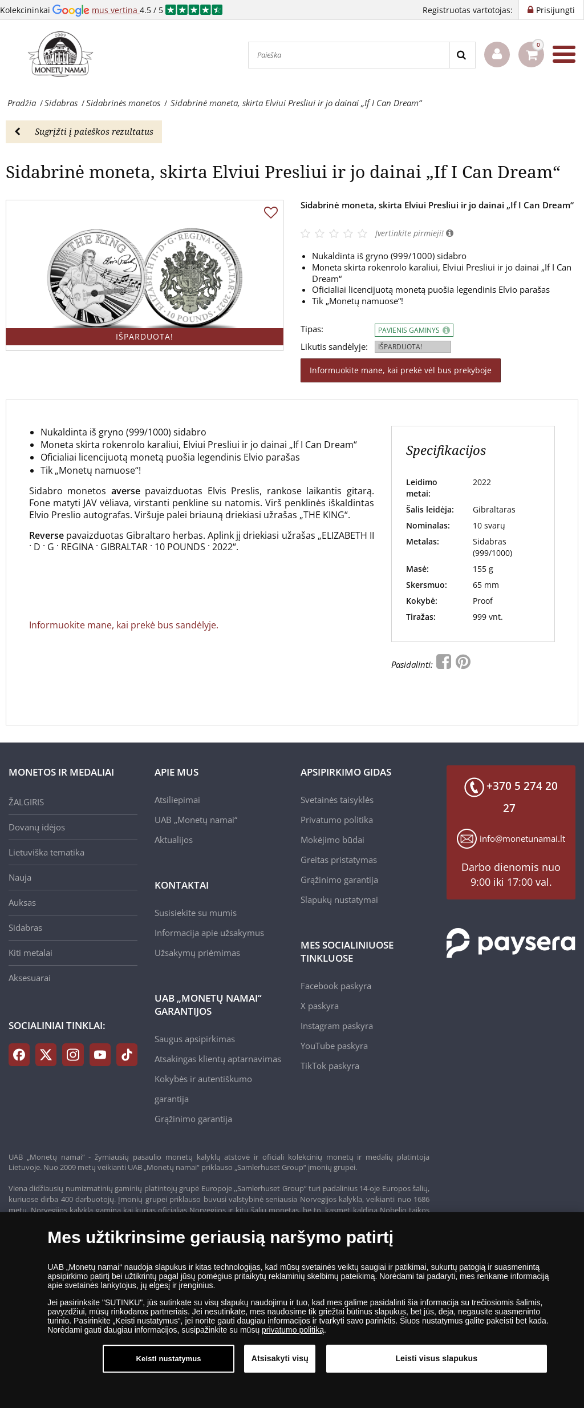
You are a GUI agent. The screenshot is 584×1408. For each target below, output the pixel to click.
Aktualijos (174, 839)
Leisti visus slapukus (436, 1363)
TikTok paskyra (330, 1065)
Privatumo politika (337, 819)
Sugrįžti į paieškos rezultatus (83, 131)
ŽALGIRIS (26, 802)
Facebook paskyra (336, 985)
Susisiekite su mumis (196, 912)
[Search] (462, 55)
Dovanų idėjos (37, 827)
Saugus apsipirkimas (195, 1038)
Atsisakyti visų (280, 1363)
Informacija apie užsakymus (209, 932)
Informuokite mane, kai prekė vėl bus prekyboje (401, 370)
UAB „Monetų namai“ (196, 819)
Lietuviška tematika (46, 852)
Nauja (20, 877)
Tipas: (312, 329)
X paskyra (320, 1005)
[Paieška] (349, 55)
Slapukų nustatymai (339, 899)
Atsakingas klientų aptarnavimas (218, 1058)
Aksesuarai (30, 977)
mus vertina (116, 10)
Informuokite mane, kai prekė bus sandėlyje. (123, 625)
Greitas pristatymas (339, 859)
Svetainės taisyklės (337, 799)
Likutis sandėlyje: (334, 346)
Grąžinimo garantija (193, 1118)
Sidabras (25, 927)
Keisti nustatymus (168, 1363)
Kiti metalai (30, 952)
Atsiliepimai (177, 799)
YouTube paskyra (334, 1045)
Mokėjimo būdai (332, 839)
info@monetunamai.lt (522, 838)
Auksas (22, 902)
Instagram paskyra (337, 1025)
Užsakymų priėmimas (197, 952)
